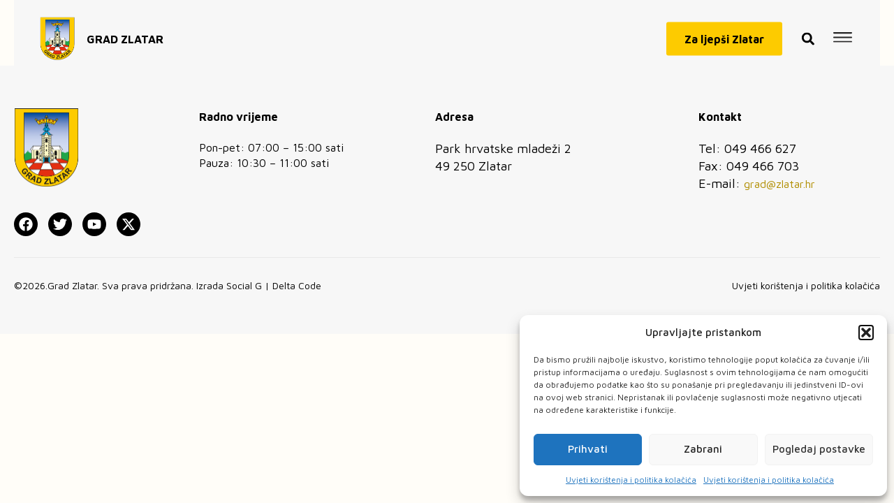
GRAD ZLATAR (125, 34)
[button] (866, 333)
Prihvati (588, 449)
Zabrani (703, 449)
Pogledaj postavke (818, 449)
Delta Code (296, 285)
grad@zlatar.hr (779, 183)
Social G (244, 285)
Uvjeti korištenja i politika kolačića (631, 479)
